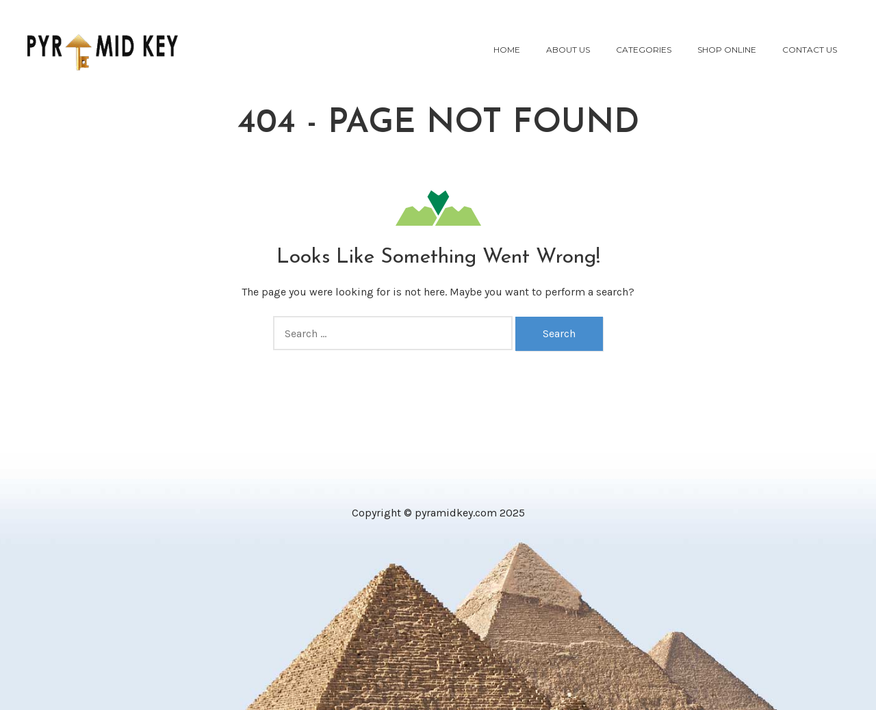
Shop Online (726, 49)
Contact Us (809, 49)
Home (506, 49)
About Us (568, 49)
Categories (643, 49)
